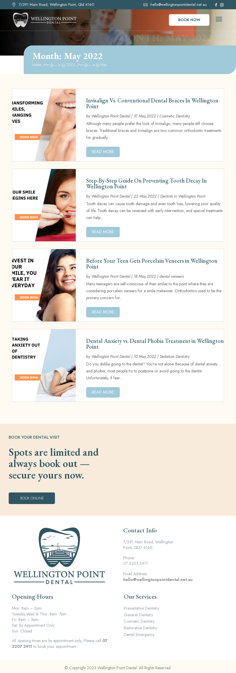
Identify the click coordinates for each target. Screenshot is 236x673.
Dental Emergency (139, 634)
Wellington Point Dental (110, 116)
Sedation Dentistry (175, 356)
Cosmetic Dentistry (174, 116)
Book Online (32, 498)
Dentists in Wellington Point (182, 196)
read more (103, 152)
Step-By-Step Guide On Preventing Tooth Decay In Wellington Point (146, 183)
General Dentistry (138, 615)
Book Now (189, 20)
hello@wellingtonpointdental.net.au (178, 4)
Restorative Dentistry (140, 628)
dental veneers (171, 276)
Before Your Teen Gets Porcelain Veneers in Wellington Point (151, 263)
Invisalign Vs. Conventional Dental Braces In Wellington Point (152, 103)
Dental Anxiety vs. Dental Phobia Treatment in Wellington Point (155, 343)
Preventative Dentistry (141, 608)
